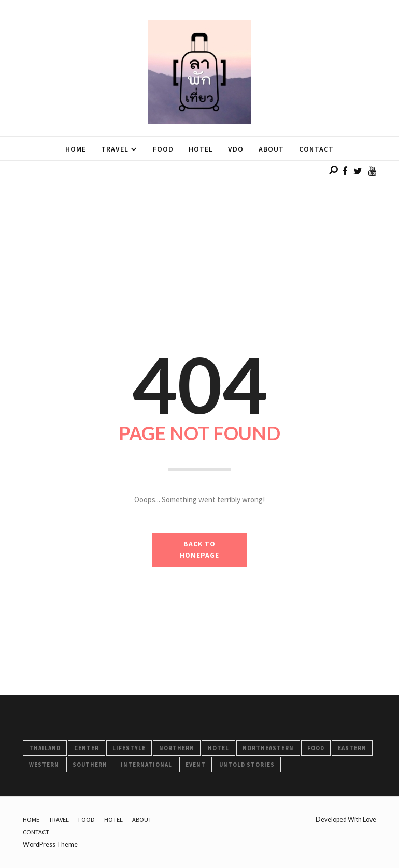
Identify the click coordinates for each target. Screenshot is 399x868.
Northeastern (268, 748)
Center (86, 748)
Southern (90, 764)
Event (196, 764)
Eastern (352, 748)
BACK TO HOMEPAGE (199, 550)
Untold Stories (247, 764)
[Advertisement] (199, 233)
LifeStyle (129, 748)
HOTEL (218, 748)
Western (44, 764)
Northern (176, 748)
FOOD (315, 748)
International (146, 764)
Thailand (45, 748)
